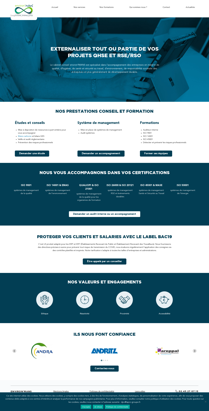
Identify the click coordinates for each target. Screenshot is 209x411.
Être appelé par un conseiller (104, 261)
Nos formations (107, 7)
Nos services (79, 7)
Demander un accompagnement (101, 153)
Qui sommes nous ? (138, 7)
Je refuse (98, 407)
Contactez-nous (104, 368)
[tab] (101, 360)
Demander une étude (32, 153)
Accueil (55, 7)
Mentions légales (61, 391)
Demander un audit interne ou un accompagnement (104, 214)
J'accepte (86, 407)
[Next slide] (195, 351)
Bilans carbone (25, 136)
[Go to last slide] (14, 351)
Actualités (190, 7)
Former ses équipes (156, 153)
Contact (166, 7)
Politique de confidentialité (102, 391)
